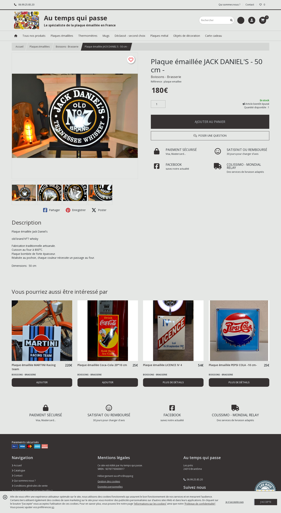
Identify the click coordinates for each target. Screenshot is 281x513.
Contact (249, 4)
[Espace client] (251, 20)
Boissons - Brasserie (67, 46)
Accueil (19, 46)
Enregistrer (76, 210)
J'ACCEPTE (265, 502)
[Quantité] (158, 104)
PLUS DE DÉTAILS (173, 382)
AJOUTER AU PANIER (210, 122)
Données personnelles (110, 486)
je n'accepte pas (235, 502)
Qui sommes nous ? (24, 480)
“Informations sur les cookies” (150, 503)
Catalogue (18, 470)
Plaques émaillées (40, 46)
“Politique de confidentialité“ (199, 503)
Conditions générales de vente (30, 485)
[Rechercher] (231, 20)
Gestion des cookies (109, 481)
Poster (99, 210)
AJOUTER (42, 382)
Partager (51, 210)
